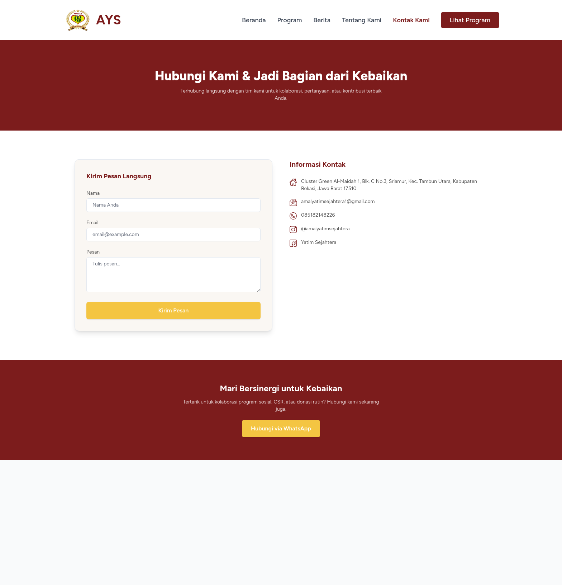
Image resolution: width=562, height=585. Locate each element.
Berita (321, 20)
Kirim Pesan (173, 310)
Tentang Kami (361, 20)
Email (92, 223)
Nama (93, 193)
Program (289, 20)
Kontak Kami (411, 20)
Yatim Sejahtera (318, 242)
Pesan (93, 252)
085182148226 (318, 215)
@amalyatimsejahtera (325, 229)
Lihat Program (470, 20)
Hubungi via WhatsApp (281, 428)
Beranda (254, 20)
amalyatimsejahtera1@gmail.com (338, 201)
